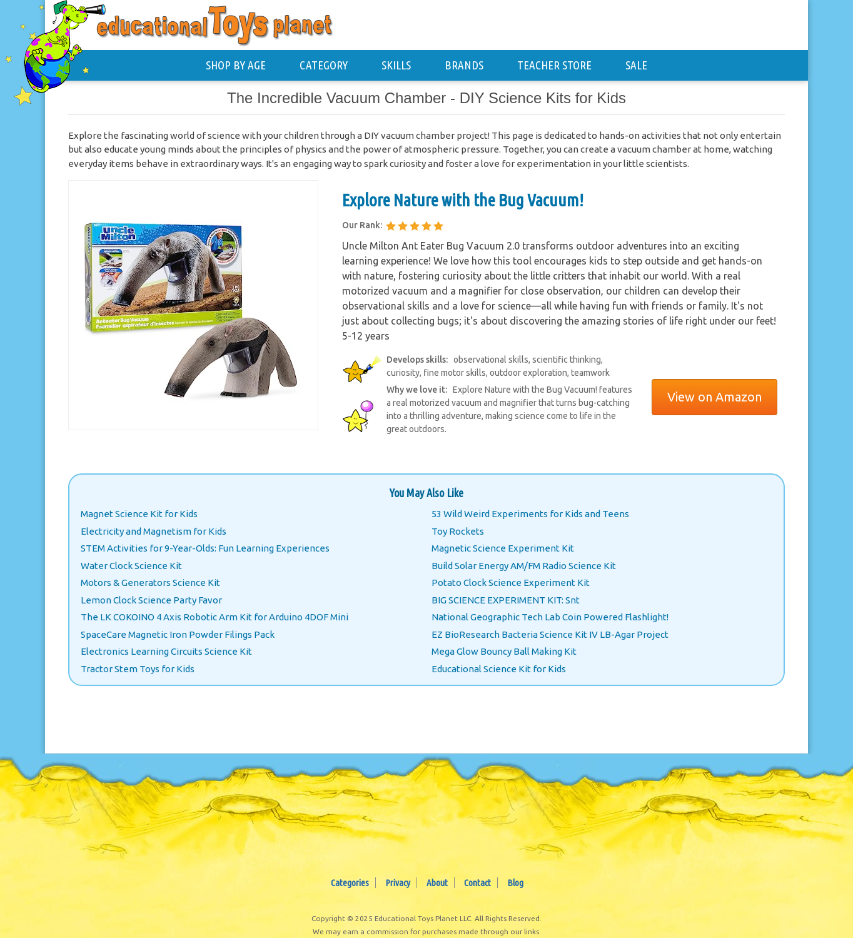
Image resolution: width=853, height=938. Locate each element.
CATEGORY (324, 65)
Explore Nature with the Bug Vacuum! (462, 199)
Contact (477, 882)
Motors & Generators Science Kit (150, 582)
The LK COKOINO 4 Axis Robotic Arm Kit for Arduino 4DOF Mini (214, 617)
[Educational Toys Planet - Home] (67, 48)
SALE (636, 65)
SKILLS (396, 65)
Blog (515, 882)
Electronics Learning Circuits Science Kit (166, 651)
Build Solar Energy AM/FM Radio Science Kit (524, 565)
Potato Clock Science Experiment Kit (511, 582)
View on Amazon (714, 397)
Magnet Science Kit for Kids (139, 513)
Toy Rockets (458, 531)
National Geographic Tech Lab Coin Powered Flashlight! (550, 617)
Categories (350, 882)
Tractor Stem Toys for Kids (137, 668)
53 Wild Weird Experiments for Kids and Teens (530, 513)
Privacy (397, 882)
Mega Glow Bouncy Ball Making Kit (504, 651)
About (437, 882)
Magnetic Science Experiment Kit (503, 548)
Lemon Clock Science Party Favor (151, 600)
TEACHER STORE (554, 65)
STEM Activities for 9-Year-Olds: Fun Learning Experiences (205, 548)
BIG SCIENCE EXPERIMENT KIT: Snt (506, 600)
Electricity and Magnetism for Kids (153, 531)
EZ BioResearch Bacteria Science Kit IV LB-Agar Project (550, 634)
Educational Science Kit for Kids (499, 668)
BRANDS (464, 65)
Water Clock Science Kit (131, 565)
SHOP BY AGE (236, 65)
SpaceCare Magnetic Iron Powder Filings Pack (178, 634)
